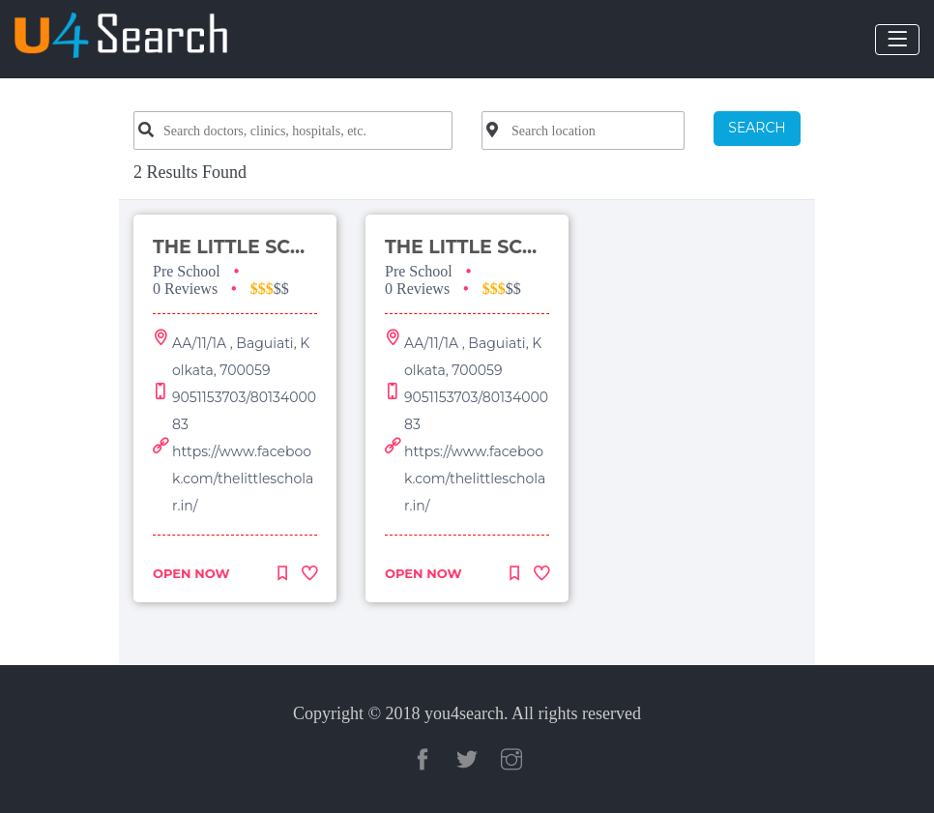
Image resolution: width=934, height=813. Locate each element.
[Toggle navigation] (897, 39)
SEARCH (756, 127)
